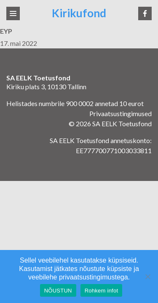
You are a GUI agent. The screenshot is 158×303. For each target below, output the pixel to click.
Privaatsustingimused (120, 113)
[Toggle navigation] (13, 13)
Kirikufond (79, 13)
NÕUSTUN (58, 290)
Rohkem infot (101, 290)
